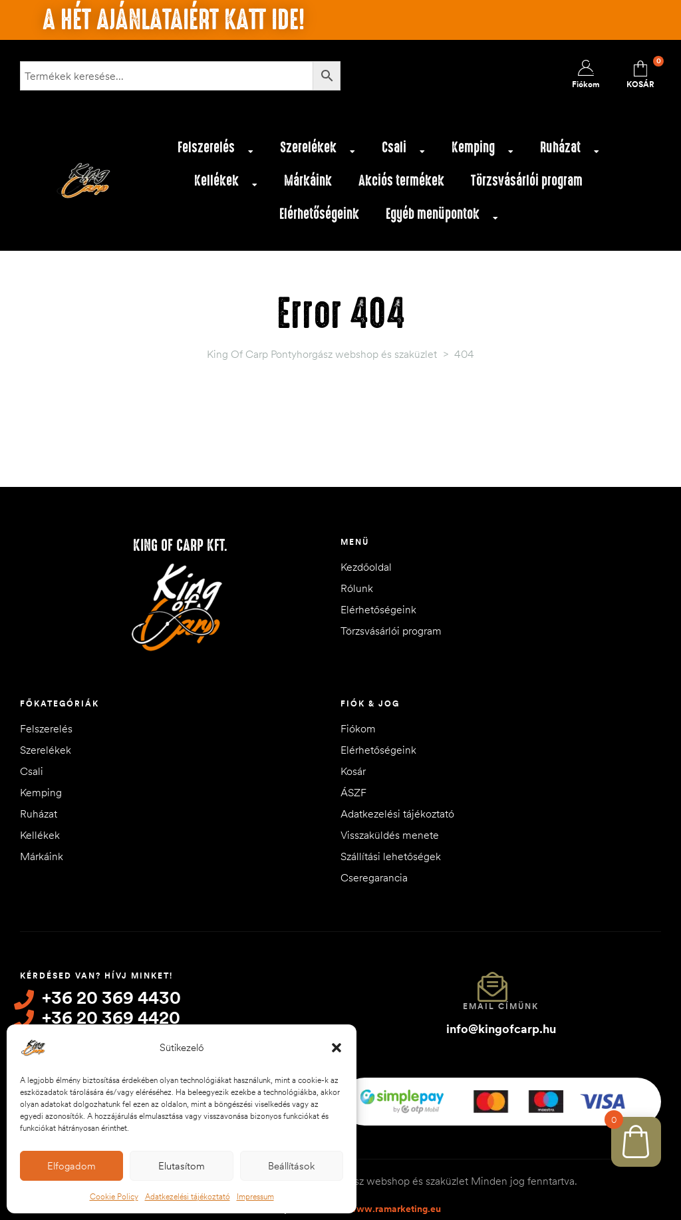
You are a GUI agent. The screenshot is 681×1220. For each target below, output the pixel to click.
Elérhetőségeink (319, 214)
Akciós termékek (401, 180)
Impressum (255, 1196)
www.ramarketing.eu (394, 1206)
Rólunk (356, 588)
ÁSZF (353, 792)
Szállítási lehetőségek (390, 856)
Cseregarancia (374, 877)
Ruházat (569, 151)
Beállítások (291, 1165)
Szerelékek (317, 151)
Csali (403, 151)
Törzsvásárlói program (527, 180)
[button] (336, 1047)
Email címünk (501, 1006)
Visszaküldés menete (389, 834)
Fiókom (358, 728)
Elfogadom (71, 1165)
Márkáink (308, 180)
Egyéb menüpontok (442, 217)
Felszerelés (215, 151)
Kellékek (225, 184)
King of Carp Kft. (180, 545)
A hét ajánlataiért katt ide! (174, 20)
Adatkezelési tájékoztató (187, 1196)
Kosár (353, 771)
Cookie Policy (114, 1196)
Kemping (482, 151)
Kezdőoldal (366, 566)
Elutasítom (181, 1165)
